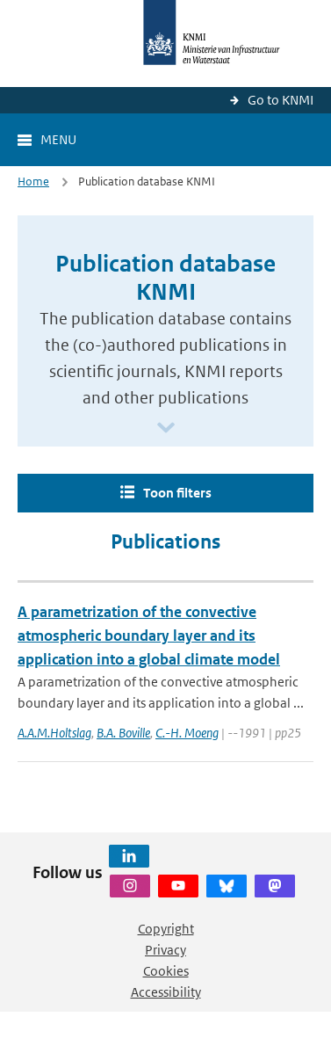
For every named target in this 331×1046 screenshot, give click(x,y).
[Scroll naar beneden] (166, 428)
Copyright (166, 928)
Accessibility (166, 992)
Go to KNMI (280, 99)
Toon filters (177, 492)
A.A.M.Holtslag (54, 732)
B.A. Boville (123, 732)
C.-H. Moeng (187, 732)
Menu (58, 139)
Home (33, 181)
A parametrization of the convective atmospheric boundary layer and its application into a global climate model (149, 635)
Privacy (165, 949)
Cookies (166, 970)
